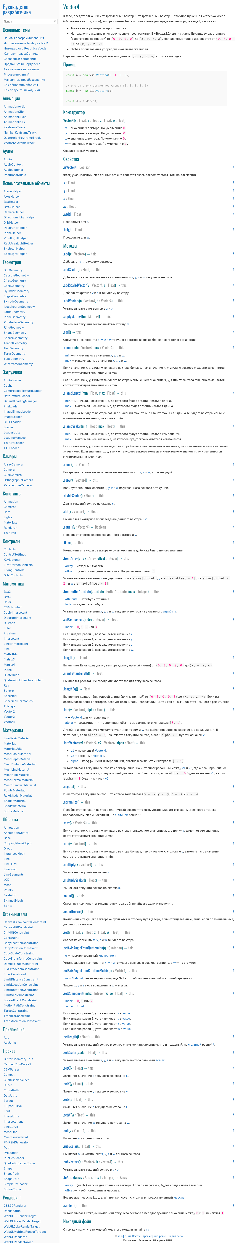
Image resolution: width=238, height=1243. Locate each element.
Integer (112, 558)
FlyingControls (14, 570)
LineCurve (11, 1127)
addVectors (71, 300)
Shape (8, 1168)
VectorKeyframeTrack (19, 143)
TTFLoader (11, 448)
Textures (10, 533)
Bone (7, 838)
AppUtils (10, 1042)
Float (82, 120)
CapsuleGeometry (16, 275)
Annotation (11, 827)
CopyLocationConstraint (21, 943)
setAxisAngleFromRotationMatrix (86, 970)
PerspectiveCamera (18, 485)
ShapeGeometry (15, 333)
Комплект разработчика (21, 53)
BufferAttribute (116, 591)
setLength (70, 1036)
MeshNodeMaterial (17, 775)
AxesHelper (12, 196)
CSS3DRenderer (15, 1205)
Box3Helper (12, 207)
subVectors (71, 1161)
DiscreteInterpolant (17, 618)
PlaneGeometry (14, 317)
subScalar (70, 1146)
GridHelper (11, 222)
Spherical (10, 696)
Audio (8, 159)
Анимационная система (21, 69)
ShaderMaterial (15, 801)
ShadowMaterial (15, 806)
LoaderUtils (12, 432)
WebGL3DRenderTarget (20, 1216)
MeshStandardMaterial (20, 785)
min (67, 355)
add (66, 254)
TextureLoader (14, 443)
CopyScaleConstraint (19, 953)
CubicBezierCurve (16, 1080)
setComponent (73, 993)
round (68, 895)
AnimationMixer (15, 117)
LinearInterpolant (16, 644)
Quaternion (11, 675)
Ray (6, 685)
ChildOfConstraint (16, 932)
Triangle (9, 706)
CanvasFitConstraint (18, 927)
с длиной (121, 815)
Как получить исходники (22, 90)
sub (66, 1130)
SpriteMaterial (14, 811)
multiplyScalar (74, 880)
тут (148, 1229)
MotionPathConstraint (19, 1005)
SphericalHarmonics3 (19, 701)
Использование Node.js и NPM (26, 43)
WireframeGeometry (18, 364)
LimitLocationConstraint (21, 984)
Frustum (10, 633)
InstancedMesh (14, 853)
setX (67, 1068)
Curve (8, 1085)
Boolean (84, 167)
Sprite (8, 906)
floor (67, 542)
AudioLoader (12, 380)
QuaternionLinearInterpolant (24, 680)
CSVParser (12, 1069)
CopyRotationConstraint (21, 948)
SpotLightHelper (15, 254)
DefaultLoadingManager (20, 401)
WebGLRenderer (15, 1237)
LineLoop (10, 869)
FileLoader (11, 406)
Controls (10, 549)
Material (10, 743)
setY (67, 1083)
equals (68, 527)
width (68, 214)
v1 (72, 750)
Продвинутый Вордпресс (22, 64)
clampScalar (72, 426)
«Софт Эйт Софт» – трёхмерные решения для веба (150, 1236)
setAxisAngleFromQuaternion (83, 948)
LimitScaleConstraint (19, 995)
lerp (66, 709)
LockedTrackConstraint (20, 1000)
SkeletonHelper (15, 248)
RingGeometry (14, 327)
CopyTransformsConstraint (23, 958)
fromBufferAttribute (77, 591)
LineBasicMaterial (17, 738)
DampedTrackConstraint (21, 964)
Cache (8, 385)
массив (179, 1197)
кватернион (107, 955)
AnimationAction (15, 106)
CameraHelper (14, 212)
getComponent (74, 619)
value (69, 1006)
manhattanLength (76, 673)
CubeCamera (13, 475)
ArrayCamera (13, 464)
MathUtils (11, 654)
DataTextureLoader (17, 396)
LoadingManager (15, 437)
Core (7, 512)
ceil (66, 332)
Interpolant (11, 638)
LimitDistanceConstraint (21, 979)
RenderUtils (12, 1211)
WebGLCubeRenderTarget (22, 1226)
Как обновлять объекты (21, 85)
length (68, 657)
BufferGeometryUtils (18, 1059)
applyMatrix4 (73, 316)
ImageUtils (11, 1116)
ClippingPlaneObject (18, 843)
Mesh (7, 885)
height (68, 229)
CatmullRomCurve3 (17, 1064)
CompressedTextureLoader (23, 391)
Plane (8, 670)
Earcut (8, 1101)
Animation (11, 501)
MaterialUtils (13, 749)
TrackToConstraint (17, 1016)
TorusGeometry (14, 353)
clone (67, 464)
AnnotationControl (16, 833)
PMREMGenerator (16, 1142)
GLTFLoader (12, 422)
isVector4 (70, 167)
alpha (69, 722)
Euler (7, 628)
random (69, 1205)
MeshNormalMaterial (19, 780)
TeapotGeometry (15, 343)
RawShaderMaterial (18, 795)
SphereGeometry (16, 338)
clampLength (72, 393)
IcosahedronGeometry (19, 306)
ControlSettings (15, 554)
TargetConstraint (16, 1010)
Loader (8, 427)
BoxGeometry (13, 270)
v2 (72, 756)
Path (7, 1147)
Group (8, 848)
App (6, 1037)
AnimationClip (14, 111)
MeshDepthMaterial (17, 759)
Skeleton (10, 895)
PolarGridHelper (15, 228)
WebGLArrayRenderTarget (22, 1221)
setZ (66, 1099)
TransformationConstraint (22, 1021)
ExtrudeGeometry (16, 301)
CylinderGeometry (16, 291)
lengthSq (70, 689)
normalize (70, 802)
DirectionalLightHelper (20, 217)
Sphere (9, 690)
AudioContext (13, 164)
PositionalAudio (15, 175)
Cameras (10, 507)
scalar (160, 1060)
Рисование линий (17, 74)
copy (67, 480)
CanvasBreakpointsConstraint (25, 922)
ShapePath (11, 1173)
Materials (10, 522)
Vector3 (9, 717)
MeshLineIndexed (16, 1137)
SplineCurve (12, 1189)
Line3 (7, 649)
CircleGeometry (15, 280)
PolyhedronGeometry (18, 322)
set (66, 932)
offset (69, 571)
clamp (68, 347)
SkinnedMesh (13, 900)
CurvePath (11, 1090)
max (68, 360)
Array (92, 558)
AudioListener (13, 170)
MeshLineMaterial (16, 769)
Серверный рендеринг (20, 59)
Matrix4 (9, 664)
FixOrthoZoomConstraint (21, 969)
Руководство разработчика (17, 9)
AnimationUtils (14, 122)
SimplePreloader (16, 1184)
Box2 (7, 591)
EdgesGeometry (15, 296)
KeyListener (12, 559)
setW (67, 1115)
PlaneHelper (12, 233)
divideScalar (72, 495)
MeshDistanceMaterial (20, 764)
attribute (71, 599)
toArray (69, 1177)
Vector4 (9, 722)
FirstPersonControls (18, 565)
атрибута (169, 611)
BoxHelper (11, 202)
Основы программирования (24, 38)
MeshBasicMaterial (17, 754)
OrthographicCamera (18, 480)
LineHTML (11, 864)
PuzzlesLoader (14, 1158)
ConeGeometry (14, 286)
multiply (69, 864)
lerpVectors (71, 743)
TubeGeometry (14, 359)
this (93, 254)
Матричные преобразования (24, 79)
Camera (9, 469)
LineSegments (14, 874)
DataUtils (10, 1095)
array (69, 566)
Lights (8, 517)
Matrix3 (9, 659)
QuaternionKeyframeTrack (22, 138)
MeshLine (10, 1132)
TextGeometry (13, 348)
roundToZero (72, 911)
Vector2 (9, 711)
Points (8, 890)
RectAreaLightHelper (18, 243)
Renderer (10, 527)
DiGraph (9, 623)
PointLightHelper (16, 238)
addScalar (71, 269)
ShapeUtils (11, 1179)
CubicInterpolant (15, 612)
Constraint (11, 938)
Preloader (11, 1153)
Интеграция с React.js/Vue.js (25, 48)
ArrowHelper (13, 191)
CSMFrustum (13, 607)
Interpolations (13, 1121)
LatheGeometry (14, 312)
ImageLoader (13, 417)
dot (66, 511)
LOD (6, 880)
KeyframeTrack (14, 127)
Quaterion (115, 948)
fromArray (71, 558)
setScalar (70, 1052)
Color (7, 602)
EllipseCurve (13, 1106)
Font (7, 1111)
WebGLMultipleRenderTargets (25, 1232)
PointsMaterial (14, 790)
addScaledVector (75, 285)
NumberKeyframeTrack (20, 132)
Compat (9, 1074)
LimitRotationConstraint (21, 990)
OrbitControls (13, 575)
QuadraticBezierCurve (19, 1163)
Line (7, 859)
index (69, 604)
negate (68, 786)
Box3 (7, 597)
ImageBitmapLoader (18, 411)
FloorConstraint (15, 974)
